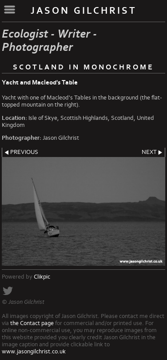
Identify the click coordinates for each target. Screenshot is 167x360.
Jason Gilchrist (84, 10)
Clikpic (42, 276)
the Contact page (32, 323)
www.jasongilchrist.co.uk (34, 351)
